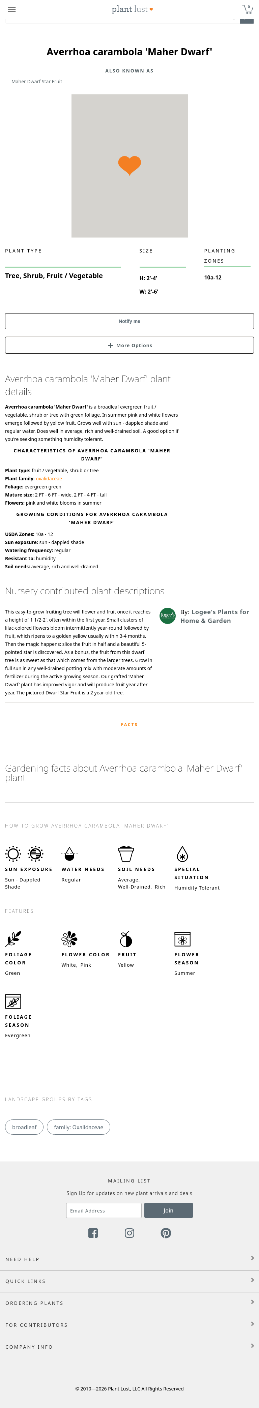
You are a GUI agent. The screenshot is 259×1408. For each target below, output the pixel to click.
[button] (129, 345)
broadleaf (24, 1127)
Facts (129, 724)
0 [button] (249, 6)
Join (169, 1210)
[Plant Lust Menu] (12, 9)
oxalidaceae (49, 478)
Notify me (129, 321)
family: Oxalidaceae (78, 1127)
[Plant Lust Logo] (132, 9)
